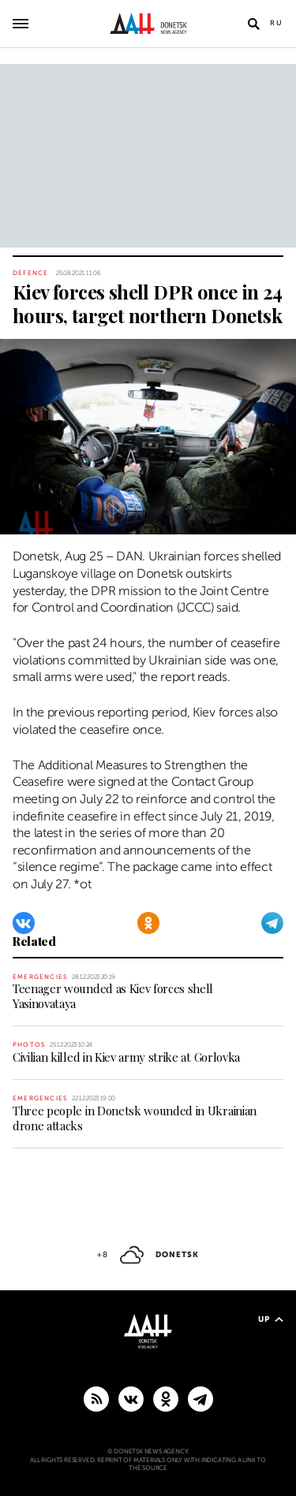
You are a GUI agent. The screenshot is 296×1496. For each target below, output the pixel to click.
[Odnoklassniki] (148, 923)
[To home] (148, 24)
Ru (276, 23)
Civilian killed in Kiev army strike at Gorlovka (126, 1057)
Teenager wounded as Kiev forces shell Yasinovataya (113, 996)
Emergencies (40, 977)
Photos (29, 1044)
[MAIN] (200, 1398)
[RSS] (96, 1398)
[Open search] (253, 23)
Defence (30, 273)
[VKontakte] (24, 923)
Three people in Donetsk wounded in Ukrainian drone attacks (135, 1118)
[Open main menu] (20, 23)
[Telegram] (272, 923)
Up (270, 1319)
